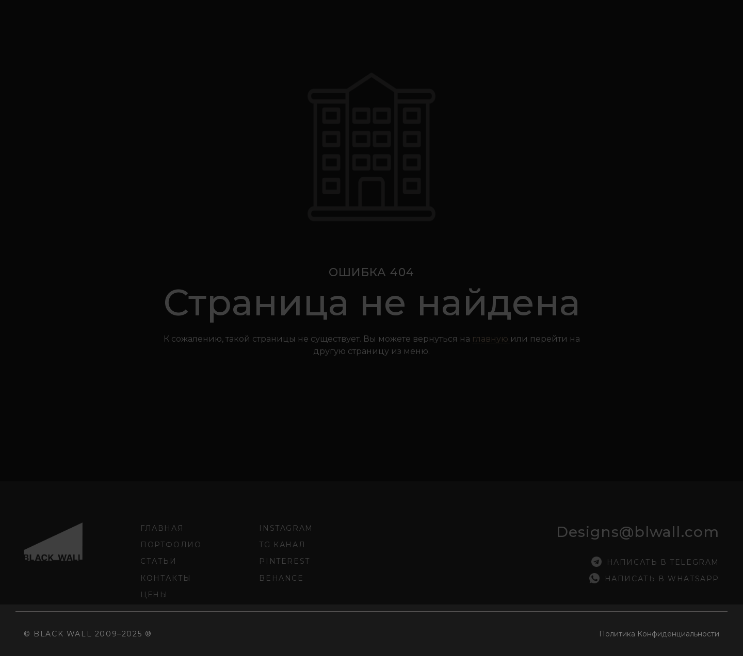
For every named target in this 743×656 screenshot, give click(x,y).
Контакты (165, 578)
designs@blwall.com (637, 532)
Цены (154, 594)
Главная (162, 528)
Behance (281, 578)
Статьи (158, 561)
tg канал (282, 544)
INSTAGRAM (286, 528)
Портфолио (170, 544)
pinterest (284, 561)
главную (491, 339)
